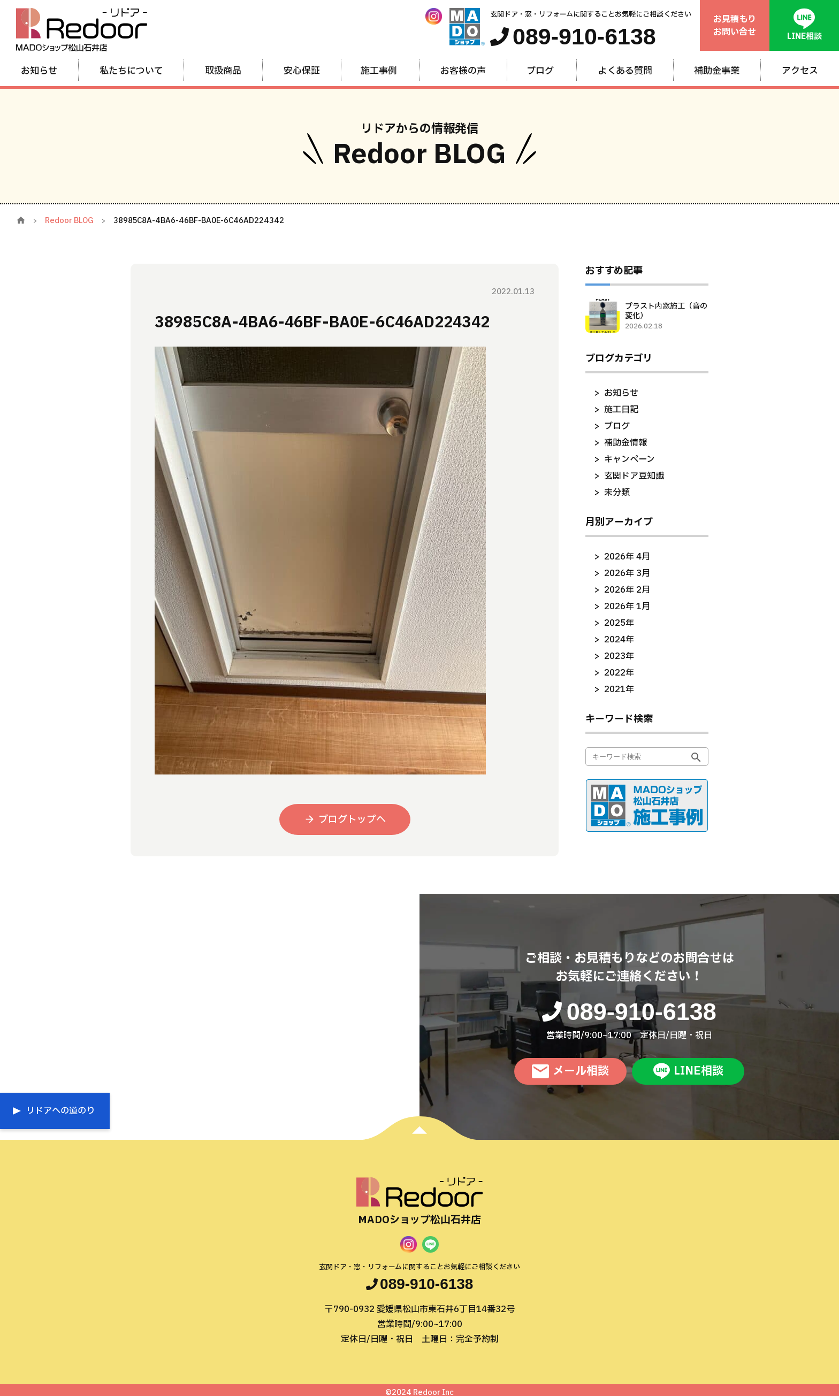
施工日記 (621, 409)
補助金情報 (625, 442)
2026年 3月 (627, 573)
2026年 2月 (627, 590)
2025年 (619, 623)
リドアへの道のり (60, 1110)
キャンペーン (629, 459)
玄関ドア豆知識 (634, 476)
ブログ (617, 426)
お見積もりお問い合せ (734, 26)
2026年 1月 (627, 606)
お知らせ (621, 393)
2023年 (619, 656)
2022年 (619, 672)
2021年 (619, 689)
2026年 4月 (627, 556)
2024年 (619, 639)
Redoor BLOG (69, 220)
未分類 (617, 492)
